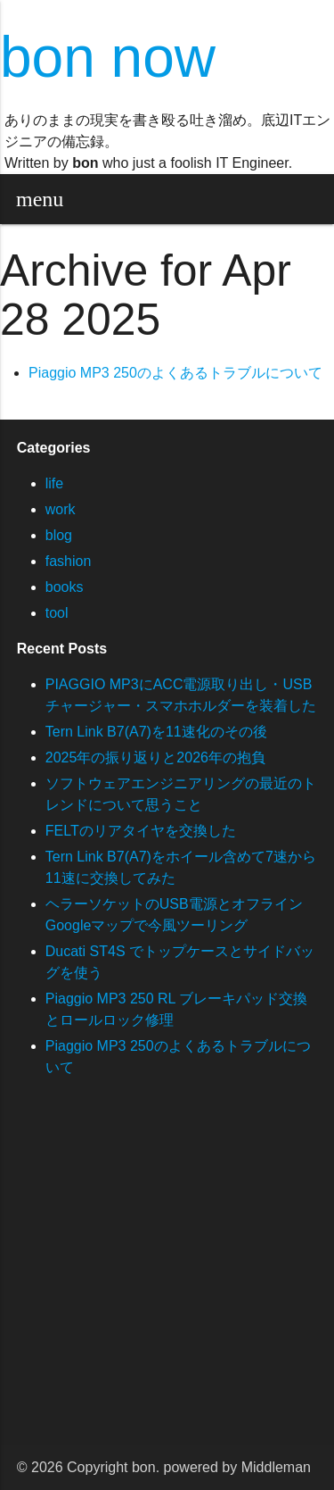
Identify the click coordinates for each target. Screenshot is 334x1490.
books (64, 587)
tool (57, 612)
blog (58, 535)
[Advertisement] (167, 1278)
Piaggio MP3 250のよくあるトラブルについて (175, 372)
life (54, 483)
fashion (68, 561)
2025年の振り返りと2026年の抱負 (155, 757)
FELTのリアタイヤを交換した (140, 830)
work (60, 509)
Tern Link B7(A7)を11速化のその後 (156, 731)
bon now (108, 57)
